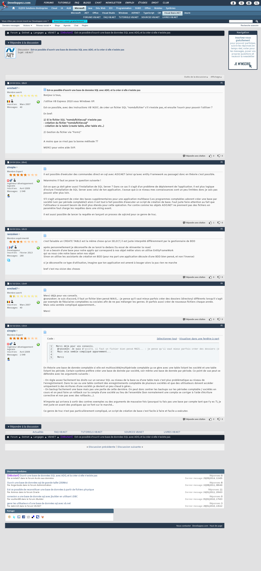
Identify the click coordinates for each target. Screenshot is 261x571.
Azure (187, 13)
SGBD (138, 8)
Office (148, 8)
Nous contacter (183, 525)
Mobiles (158, 8)
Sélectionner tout (167, 338)
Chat (98, 2)
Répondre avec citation (194, 156)
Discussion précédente (102, 447)
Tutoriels (64, 2)
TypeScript (148, 13)
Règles (85, 25)
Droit (155, 2)
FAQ (76, 2)
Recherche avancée (249, 25)
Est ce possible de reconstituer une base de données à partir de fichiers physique (50, 489)
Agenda (66, 25)
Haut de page (216, 525)
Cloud (54, 8)
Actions (26, 25)
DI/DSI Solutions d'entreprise (33, 8)
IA (62, 8)
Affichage (215, 77)
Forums (48, 2)
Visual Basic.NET (172, 13)
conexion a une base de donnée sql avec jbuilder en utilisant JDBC (42, 496)
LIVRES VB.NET (170, 17)
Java (90, 8)
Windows (123, 13)
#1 (222, 83)
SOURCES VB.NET (150, 17)
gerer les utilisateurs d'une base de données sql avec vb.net (39, 503)
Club (165, 2)
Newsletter (113, 2)
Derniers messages (11, 25)
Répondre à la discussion (23, 42)
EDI (111, 8)
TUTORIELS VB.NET (128, 17)
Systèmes (170, 8)
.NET (86, 13)
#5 (222, 325)
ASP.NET (135, 13)
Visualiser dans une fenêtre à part (199, 338)
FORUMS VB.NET (92, 17)
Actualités (38, 432)
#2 (222, 162)
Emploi (129, 2)
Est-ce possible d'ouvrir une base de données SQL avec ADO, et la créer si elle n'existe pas (77, 49)
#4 (222, 283)
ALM (69, 8)
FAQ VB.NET (109, 17)
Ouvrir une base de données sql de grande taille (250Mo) (37, 482)
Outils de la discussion (195, 77)
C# (159, 13)
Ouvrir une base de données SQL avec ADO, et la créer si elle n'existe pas (58, 475)
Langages (39, 32)
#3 (222, 229)
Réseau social (42, 25)
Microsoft (79, 8)
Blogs (87, 2)
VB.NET (52, 32)
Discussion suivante (129, 447)
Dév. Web (100, 8)
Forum (14, 32)
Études (142, 2)
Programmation (123, 8)
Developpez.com (200, 525)
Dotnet (25, 32)
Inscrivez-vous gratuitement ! (70, 21)
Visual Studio (108, 13)
